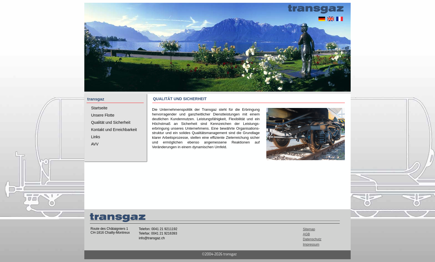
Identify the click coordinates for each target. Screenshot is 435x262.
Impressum (311, 244)
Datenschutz (312, 239)
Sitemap (309, 229)
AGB (306, 234)
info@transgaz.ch (152, 238)
